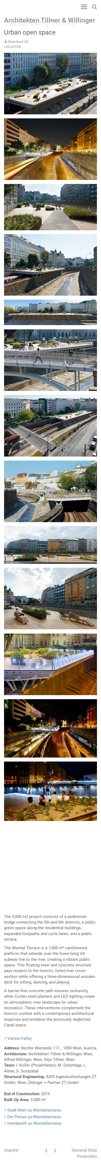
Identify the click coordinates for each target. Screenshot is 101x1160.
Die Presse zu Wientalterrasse (34, 1116)
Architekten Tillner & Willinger (49, 20)
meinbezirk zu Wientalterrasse (34, 1123)
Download (13, 42)
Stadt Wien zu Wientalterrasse (34, 1110)
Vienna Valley (19, 1038)
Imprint (11, 1150)
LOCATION (12, 47)
